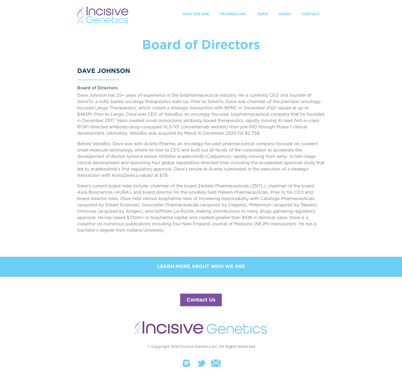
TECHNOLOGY (233, 14)
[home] (102, 14)
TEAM (262, 14)
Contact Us (201, 300)
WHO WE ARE (195, 14)
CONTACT (310, 14)
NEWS (285, 14)
